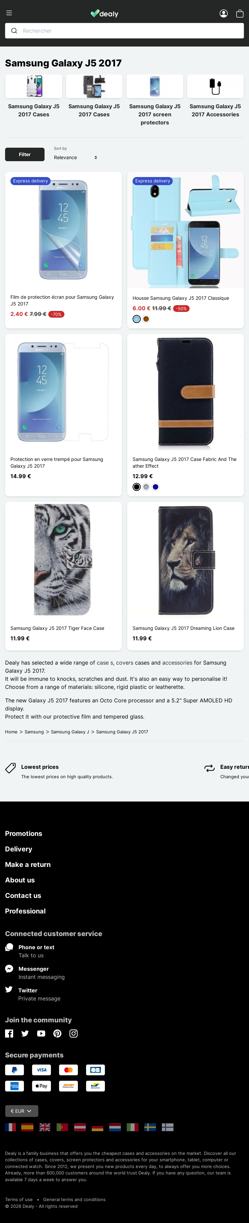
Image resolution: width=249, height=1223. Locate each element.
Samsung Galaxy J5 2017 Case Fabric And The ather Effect (185, 462)
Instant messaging (42, 976)
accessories (177, 662)
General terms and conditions (74, 1199)
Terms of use (19, 1199)
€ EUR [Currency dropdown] (21, 1111)
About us (20, 880)
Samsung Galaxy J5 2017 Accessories (215, 110)
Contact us (23, 896)
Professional (25, 911)
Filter (25, 154)
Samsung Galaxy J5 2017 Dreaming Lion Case (183, 628)
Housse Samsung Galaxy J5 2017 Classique (181, 298)
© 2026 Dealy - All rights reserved (41, 1206)
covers (124, 662)
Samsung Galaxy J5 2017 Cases (33, 110)
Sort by (60, 148)
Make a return (28, 865)
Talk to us (31, 955)
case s (105, 662)
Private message (39, 998)
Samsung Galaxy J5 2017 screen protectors (155, 114)
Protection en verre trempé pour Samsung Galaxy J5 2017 (56, 462)
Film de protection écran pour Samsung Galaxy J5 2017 (62, 300)
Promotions (23, 833)
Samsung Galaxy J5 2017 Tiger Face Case (57, 628)
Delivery (18, 849)
